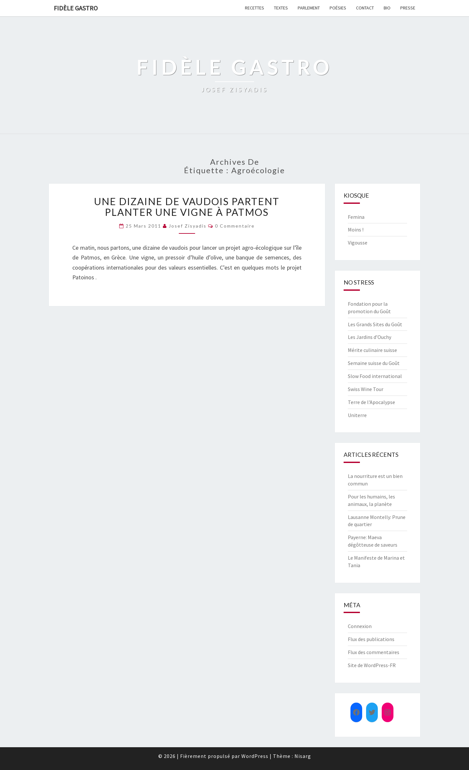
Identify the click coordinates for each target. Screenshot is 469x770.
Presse (407, 8)
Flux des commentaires (373, 652)
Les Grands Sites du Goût (375, 324)
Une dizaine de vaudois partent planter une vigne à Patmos (186, 206)
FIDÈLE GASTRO (76, 8)
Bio (387, 8)
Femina (356, 217)
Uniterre (357, 415)
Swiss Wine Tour (365, 389)
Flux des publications (371, 639)
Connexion (360, 626)
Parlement (309, 8)
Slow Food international (375, 376)
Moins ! (355, 229)
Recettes (254, 8)
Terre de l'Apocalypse (371, 402)
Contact (365, 8)
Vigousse (357, 242)
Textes (281, 8)
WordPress (254, 756)
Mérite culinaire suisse (372, 350)
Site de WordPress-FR (372, 665)
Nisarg (302, 756)
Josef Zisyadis (187, 226)
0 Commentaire (235, 226)
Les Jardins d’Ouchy (369, 337)
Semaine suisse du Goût (374, 363)
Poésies (338, 8)
